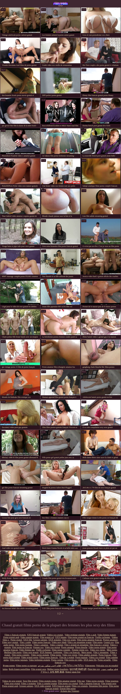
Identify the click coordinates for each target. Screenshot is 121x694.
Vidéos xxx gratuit (55, 635)
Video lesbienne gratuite (39, 660)
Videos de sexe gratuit (12, 681)
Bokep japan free (73, 672)
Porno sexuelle (104, 660)
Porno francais (104, 655)
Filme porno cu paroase (26, 665)
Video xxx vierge (98, 650)
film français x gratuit (99, 645)
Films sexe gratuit (30, 652)
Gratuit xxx (109, 642)
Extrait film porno (68, 688)
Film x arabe (25, 642)
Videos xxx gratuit (97, 657)
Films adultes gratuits (88, 655)
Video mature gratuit (29, 637)
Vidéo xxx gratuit (52, 647)
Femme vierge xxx (80, 650)
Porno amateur (67, 647)
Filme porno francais (48, 657)
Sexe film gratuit (30, 681)
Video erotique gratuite (75, 635)
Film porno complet (21, 655)
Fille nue (81, 681)
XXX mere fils (90, 660)
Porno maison (81, 657)
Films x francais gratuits (15, 635)
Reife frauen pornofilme (19, 669)
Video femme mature (106, 635)
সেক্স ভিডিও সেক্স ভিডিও (73, 665)
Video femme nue (27, 650)
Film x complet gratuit (47, 683)
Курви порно (9, 665)
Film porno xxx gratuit (68, 683)
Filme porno (55, 655)
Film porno (98, 642)
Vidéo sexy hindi (59, 642)
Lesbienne (58, 652)
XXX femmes (46, 652)
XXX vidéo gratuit (42, 686)
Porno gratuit (16, 640)
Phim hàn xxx (94, 669)
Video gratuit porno (29, 657)
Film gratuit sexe (60, 4)
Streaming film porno (98, 686)
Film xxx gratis (69, 640)
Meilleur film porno (13, 652)
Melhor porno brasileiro (57, 669)
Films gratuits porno (48, 681)
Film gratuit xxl (47, 637)
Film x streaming (101, 652)
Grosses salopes (40, 640)
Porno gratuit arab (11, 637)
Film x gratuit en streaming (76, 645)
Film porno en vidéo (73, 660)
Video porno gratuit (97, 647)
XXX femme (61, 637)
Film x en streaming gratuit (80, 642)
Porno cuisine (57, 660)
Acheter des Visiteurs (69, 691)
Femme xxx (38, 647)
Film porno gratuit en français (81, 637)
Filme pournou (111, 681)
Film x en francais (72, 652)
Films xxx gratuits (80, 686)
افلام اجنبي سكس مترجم (49, 665)
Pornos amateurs (110, 640)
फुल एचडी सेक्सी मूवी (78, 669)
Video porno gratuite (40, 655)
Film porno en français (22, 647)
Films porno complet (61, 650)
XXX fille (27, 640)
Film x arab (91, 635)
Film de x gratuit (66, 657)
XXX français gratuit (36, 635)
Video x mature (56, 645)
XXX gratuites (54, 640)
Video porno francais (41, 642)
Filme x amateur (41, 645)
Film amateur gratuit (67, 681)
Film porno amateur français (89, 640)
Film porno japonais (19, 660)
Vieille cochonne (103, 637)
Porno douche (81, 647)
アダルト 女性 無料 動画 (52, 672)
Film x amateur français (89, 683)
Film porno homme (24, 645)
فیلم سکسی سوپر (109, 669)
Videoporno (90, 665)
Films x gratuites (28, 683)
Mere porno (112, 650)
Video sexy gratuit (10, 642)
